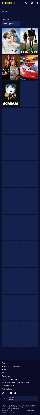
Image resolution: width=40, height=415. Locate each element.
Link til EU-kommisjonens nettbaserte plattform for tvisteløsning (18, 407)
